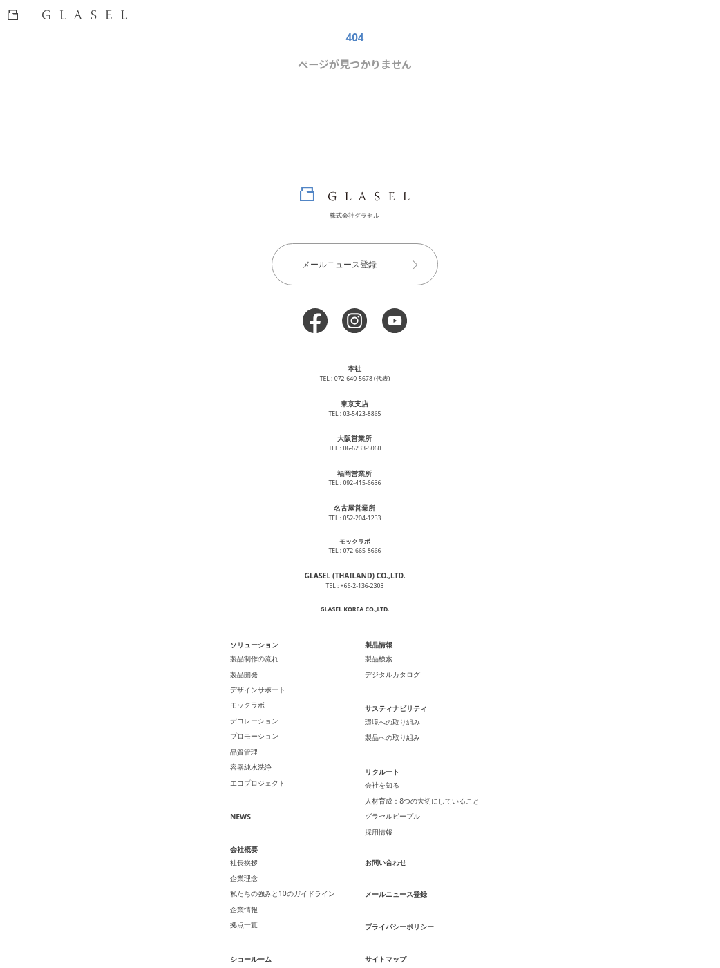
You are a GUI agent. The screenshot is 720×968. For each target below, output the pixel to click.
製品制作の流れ (263, 642)
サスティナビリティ (393, 687)
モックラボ (256, 681)
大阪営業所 (354, 432)
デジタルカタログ (390, 656)
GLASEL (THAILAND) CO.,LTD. (354, 564)
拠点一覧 (253, 871)
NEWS (249, 778)
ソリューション (263, 631)
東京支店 (354, 400)
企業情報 (253, 859)
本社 (354, 367)
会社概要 (253, 808)
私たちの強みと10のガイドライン (288, 846)
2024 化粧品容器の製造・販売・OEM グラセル (354, 948)
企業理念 (253, 832)
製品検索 (378, 642)
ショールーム (259, 903)
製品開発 (253, 656)
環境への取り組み (390, 698)
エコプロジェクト (266, 746)
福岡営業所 (354, 466)
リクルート (381, 743)
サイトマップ (384, 906)
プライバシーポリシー (397, 875)
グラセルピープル (390, 781)
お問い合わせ (384, 815)
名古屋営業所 (354, 498)
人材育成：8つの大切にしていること (417, 767)
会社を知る (381, 755)
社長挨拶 (253, 819)
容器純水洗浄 (259, 733)
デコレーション (263, 694)
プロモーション (263, 707)
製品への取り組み (390, 712)
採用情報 (378, 794)
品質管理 (253, 720)
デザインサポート (266, 669)
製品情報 (378, 631)
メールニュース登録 (366, 264)
